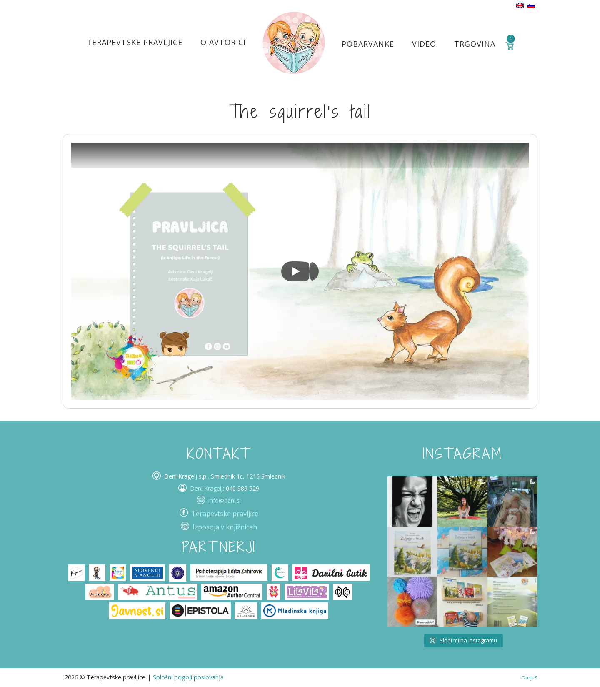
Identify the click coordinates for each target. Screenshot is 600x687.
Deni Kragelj (206, 488)
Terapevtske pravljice (134, 42)
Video (424, 44)
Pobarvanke (368, 44)
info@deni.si (224, 500)
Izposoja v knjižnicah (224, 527)
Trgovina (474, 44)
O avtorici (223, 42)
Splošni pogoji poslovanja (188, 677)
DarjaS (530, 677)
